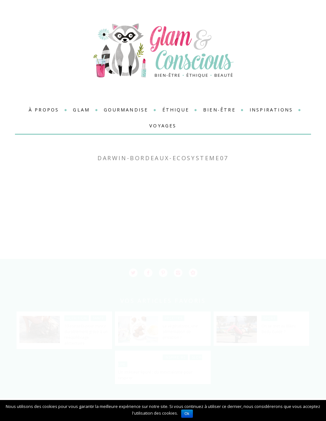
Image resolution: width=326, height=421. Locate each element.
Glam (81, 110)
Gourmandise (126, 110)
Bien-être (219, 110)
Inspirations (271, 110)
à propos (44, 110)
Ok (187, 413)
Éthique (175, 110)
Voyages (162, 126)
